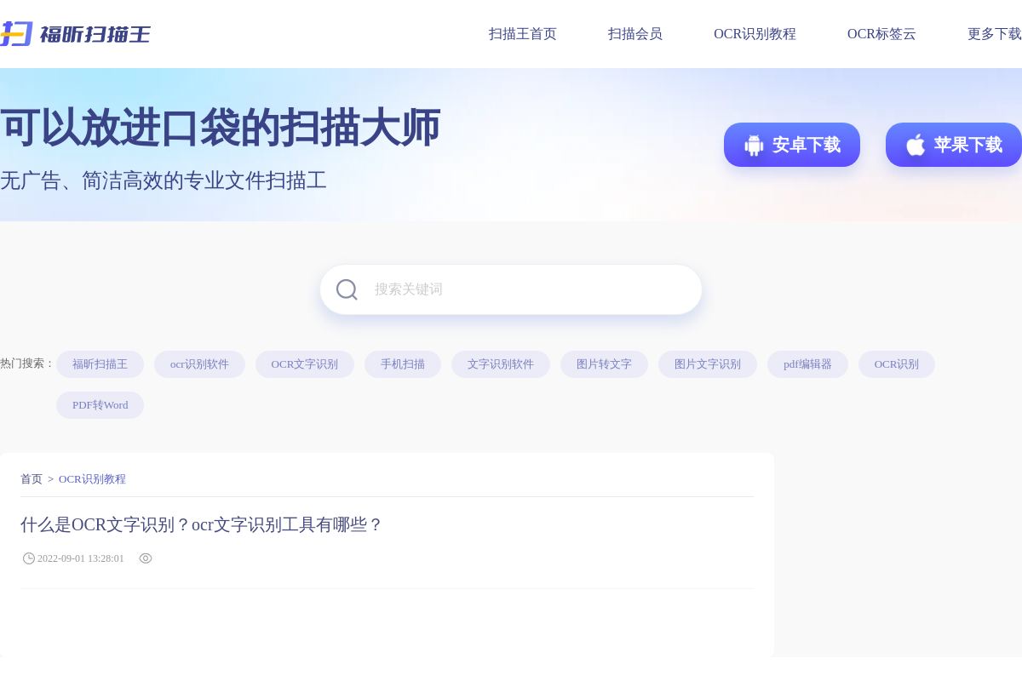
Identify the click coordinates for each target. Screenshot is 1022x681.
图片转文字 (604, 364)
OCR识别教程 (755, 33)
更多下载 (994, 33)
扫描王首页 (523, 33)
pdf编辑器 (807, 364)
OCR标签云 (881, 33)
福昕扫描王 (100, 364)
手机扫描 (403, 364)
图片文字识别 (708, 364)
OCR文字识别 (305, 364)
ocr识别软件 (199, 364)
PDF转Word (100, 404)
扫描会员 (635, 33)
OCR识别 (897, 364)
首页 (31, 478)
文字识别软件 (501, 364)
